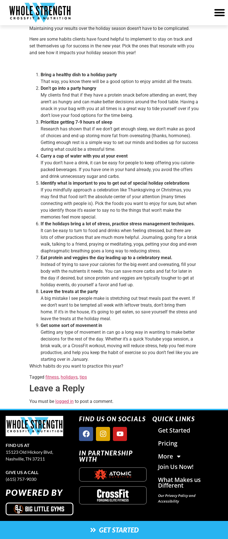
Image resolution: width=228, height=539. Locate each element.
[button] (219, 12)
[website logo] (39, 12)
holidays (69, 377)
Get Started (174, 430)
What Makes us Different (179, 482)
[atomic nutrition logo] (112, 475)
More (170, 456)
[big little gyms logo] (39, 509)
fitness (52, 377)
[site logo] (39, 426)
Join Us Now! (176, 467)
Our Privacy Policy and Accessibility (177, 498)
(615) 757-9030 (21, 479)
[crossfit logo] (113, 495)
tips (83, 377)
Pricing (167, 443)
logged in (64, 401)
